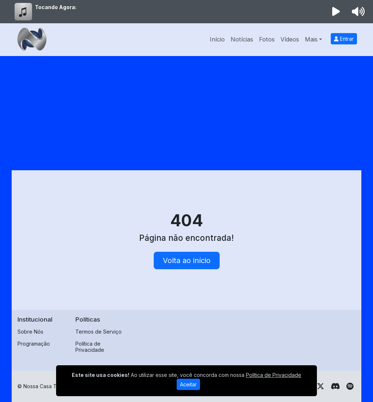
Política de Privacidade (89, 347)
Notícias (242, 39)
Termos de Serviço (98, 332)
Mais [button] (311, 39)
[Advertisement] (186, 111)
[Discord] (335, 386)
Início (217, 39)
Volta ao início (187, 260)
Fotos (267, 39)
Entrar (344, 39)
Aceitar (188, 384)
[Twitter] (320, 386)
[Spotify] (349, 386)
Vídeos (289, 39)
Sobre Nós (30, 332)
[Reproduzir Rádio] (336, 11)
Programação (33, 344)
